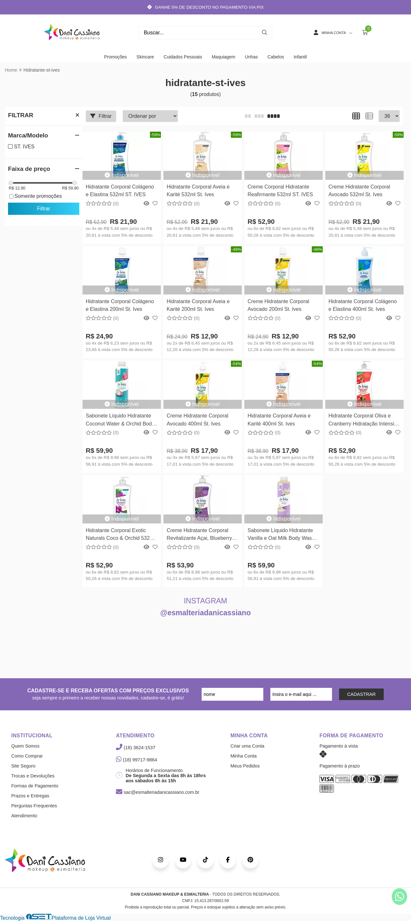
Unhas (251, 56)
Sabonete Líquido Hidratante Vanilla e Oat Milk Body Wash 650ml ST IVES (281, 535)
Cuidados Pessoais (183, 56)
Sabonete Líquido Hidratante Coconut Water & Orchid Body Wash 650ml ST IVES (120, 420)
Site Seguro (23, 765)
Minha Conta (244, 756)
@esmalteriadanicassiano (205, 613)
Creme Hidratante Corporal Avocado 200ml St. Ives (278, 305)
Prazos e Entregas (30, 795)
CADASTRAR (361, 694)
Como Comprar (27, 756)
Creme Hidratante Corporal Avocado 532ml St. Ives (359, 190)
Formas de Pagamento (34, 785)
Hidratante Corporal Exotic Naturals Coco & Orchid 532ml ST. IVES (120, 535)
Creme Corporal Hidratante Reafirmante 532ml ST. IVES (280, 190)
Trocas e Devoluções (33, 775)
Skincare (145, 56)
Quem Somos (25, 746)
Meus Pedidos (245, 765)
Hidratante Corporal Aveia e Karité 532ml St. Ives (198, 190)
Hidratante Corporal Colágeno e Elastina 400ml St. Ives (362, 305)
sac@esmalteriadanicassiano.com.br (157, 792)
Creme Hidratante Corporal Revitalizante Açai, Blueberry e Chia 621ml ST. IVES (201, 535)
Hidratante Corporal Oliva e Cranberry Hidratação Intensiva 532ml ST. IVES (363, 420)
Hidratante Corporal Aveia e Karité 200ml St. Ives (198, 305)
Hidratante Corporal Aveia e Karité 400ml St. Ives (279, 419)
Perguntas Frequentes (34, 805)
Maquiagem (223, 56)
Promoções (115, 56)
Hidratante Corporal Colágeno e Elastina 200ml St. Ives (120, 305)
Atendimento (24, 815)
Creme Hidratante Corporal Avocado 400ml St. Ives (197, 419)
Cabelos (275, 56)
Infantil (300, 56)
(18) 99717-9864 (136, 759)
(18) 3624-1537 (135, 747)
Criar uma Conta (248, 746)
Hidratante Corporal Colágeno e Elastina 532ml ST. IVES (120, 190)
